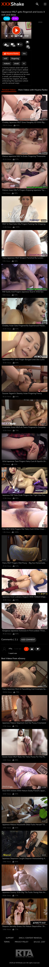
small (16, 63)
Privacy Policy (21, 942)
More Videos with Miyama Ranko (32, 90)
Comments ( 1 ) (9, 639)
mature (7, 63)
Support (10, 938)
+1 (32, 649)
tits (24, 53)
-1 (38, 649)
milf (5, 58)
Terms (7, 942)
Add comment (28, 639)
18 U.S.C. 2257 (39, 942)
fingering (15, 58)
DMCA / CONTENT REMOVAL (30, 938)
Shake (12, 4)
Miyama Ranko (11, 53)
